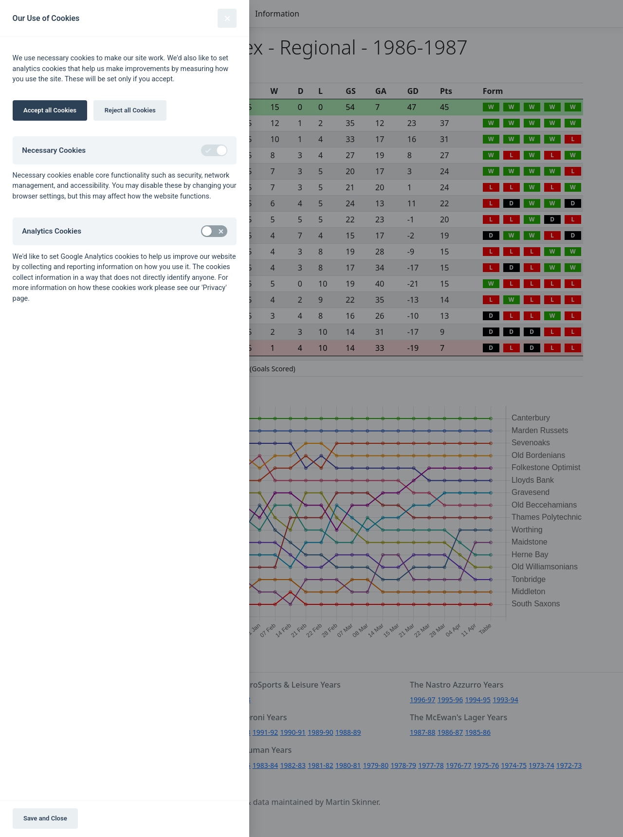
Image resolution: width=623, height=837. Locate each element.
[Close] (227, 18)
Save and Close (45, 818)
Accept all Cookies (49, 110)
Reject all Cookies (130, 110)
